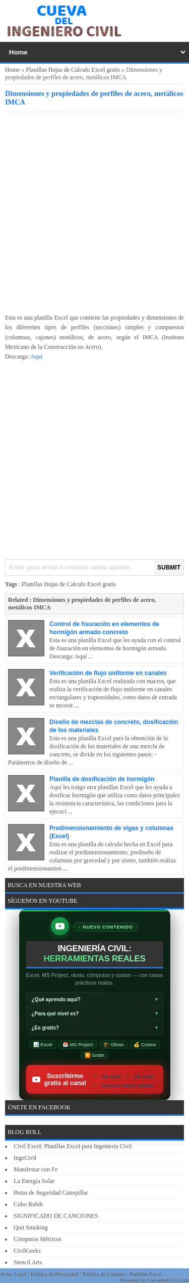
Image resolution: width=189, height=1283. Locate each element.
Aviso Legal (13, 1274)
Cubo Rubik (28, 1204)
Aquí (36, 356)
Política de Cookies (104, 1274)
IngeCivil (25, 1157)
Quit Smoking (31, 1227)
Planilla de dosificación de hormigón (102, 779)
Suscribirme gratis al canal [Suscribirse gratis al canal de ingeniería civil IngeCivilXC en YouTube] (97, 1079)
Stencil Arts (28, 1262)
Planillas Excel (145, 1274)
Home (12, 69)
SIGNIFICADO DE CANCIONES (56, 1215)
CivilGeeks (27, 1250)
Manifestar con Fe (35, 1169)
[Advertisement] (94, 212)
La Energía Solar (34, 1181)
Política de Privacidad (55, 1274)
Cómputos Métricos (37, 1239)
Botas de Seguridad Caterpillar (51, 1192)
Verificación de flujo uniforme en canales (108, 673)
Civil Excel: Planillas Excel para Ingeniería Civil (73, 1146)
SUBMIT (168, 567)
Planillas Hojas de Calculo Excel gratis (73, 69)
